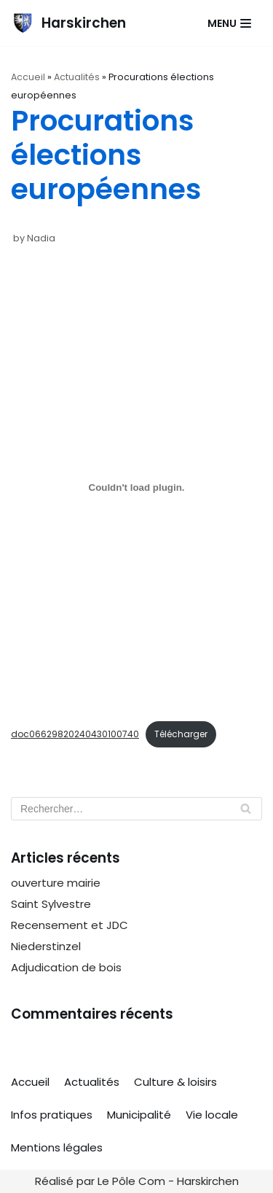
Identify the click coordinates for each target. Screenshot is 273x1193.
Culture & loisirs (175, 1081)
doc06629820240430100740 (75, 734)
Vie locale (212, 1114)
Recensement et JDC (69, 925)
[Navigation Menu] (229, 23)
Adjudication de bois (66, 967)
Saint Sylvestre (51, 904)
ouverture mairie (55, 882)
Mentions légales (57, 1147)
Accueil (28, 77)
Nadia (41, 238)
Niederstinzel (46, 946)
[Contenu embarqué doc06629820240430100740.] (136, 488)
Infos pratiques (51, 1114)
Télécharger (180, 734)
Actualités (77, 77)
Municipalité (139, 1114)
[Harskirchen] (68, 23)
